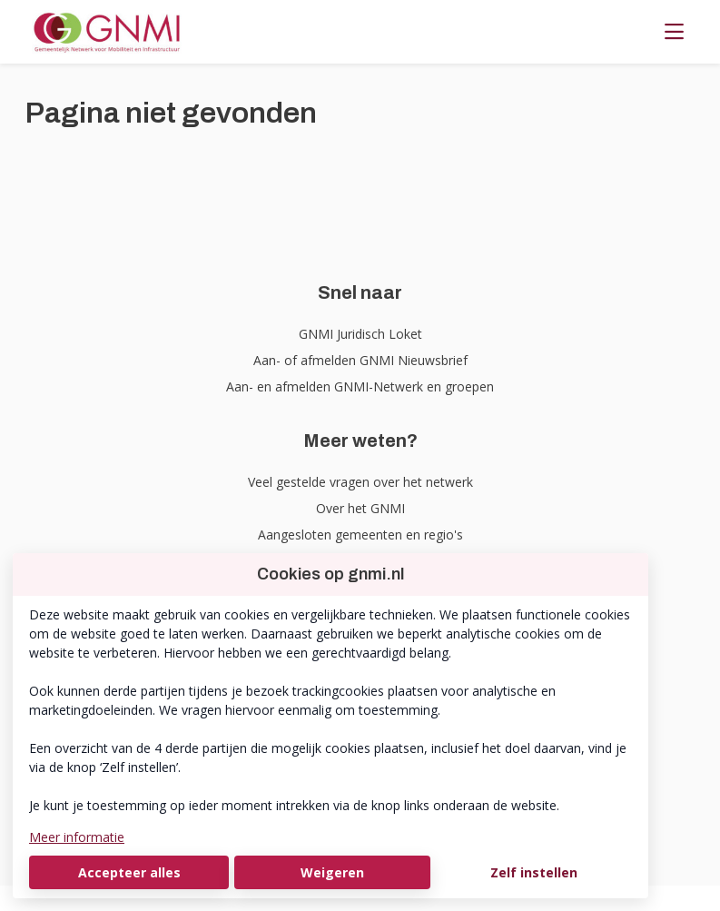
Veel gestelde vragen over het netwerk (360, 481)
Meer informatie (76, 837)
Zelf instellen (533, 872)
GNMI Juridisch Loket (360, 333)
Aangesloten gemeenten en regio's (360, 534)
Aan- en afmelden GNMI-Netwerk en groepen (360, 386)
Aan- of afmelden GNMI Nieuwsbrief (360, 360)
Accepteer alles (129, 872)
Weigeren (332, 872)
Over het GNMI (360, 508)
